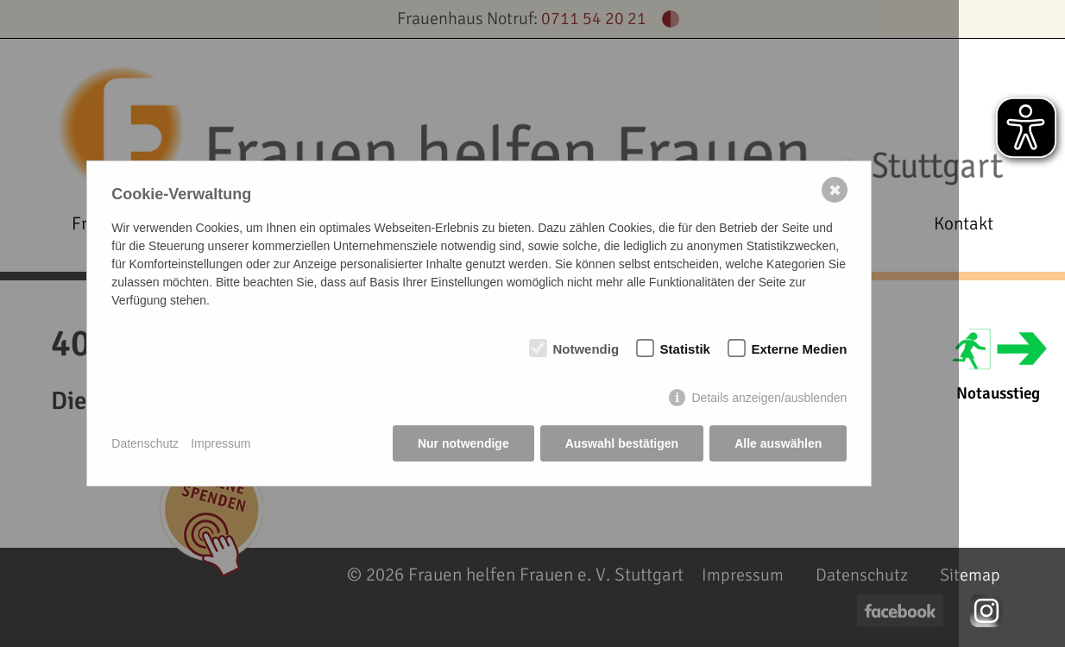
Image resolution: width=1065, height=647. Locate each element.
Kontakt (963, 223)
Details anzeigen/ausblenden (769, 398)
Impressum (220, 443)
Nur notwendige (463, 443)
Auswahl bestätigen (621, 443)
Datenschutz (145, 443)
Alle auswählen (778, 443)
